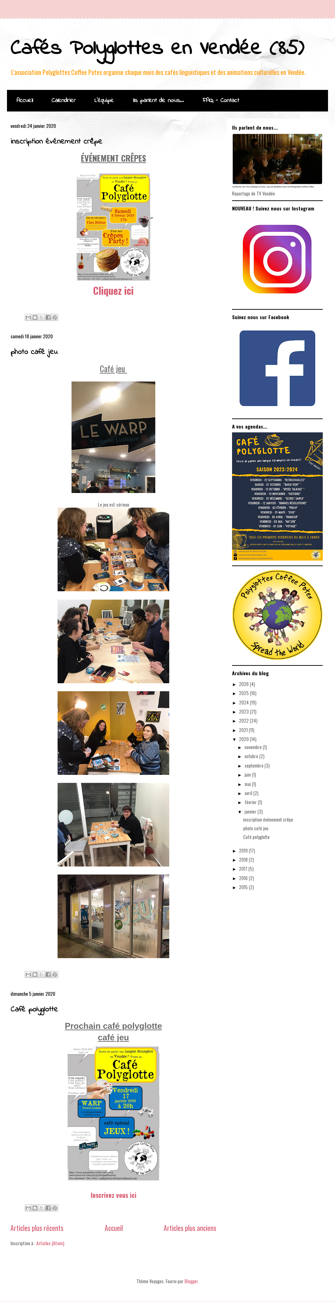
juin (248, 774)
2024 (244, 702)
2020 (244, 738)
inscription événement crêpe (56, 141)
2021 (244, 729)
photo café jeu (34, 352)
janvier (251, 811)
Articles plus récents (37, 1228)
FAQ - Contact (221, 100)
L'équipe (104, 100)
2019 (244, 850)
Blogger (191, 1281)
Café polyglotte (34, 1009)
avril (249, 792)
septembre (255, 765)
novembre (254, 747)
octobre (252, 756)
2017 (243, 868)
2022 (244, 720)
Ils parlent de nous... (158, 100)
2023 (244, 711)
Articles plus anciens (190, 1228)
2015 (244, 887)
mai (248, 783)
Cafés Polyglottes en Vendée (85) (157, 49)
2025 (244, 692)
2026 (244, 683)
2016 (244, 878)
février (251, 802)
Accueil (24, 100)
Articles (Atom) (50, 1243)
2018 (244, 859)
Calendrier (64, 100)
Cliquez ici (113, 290)
